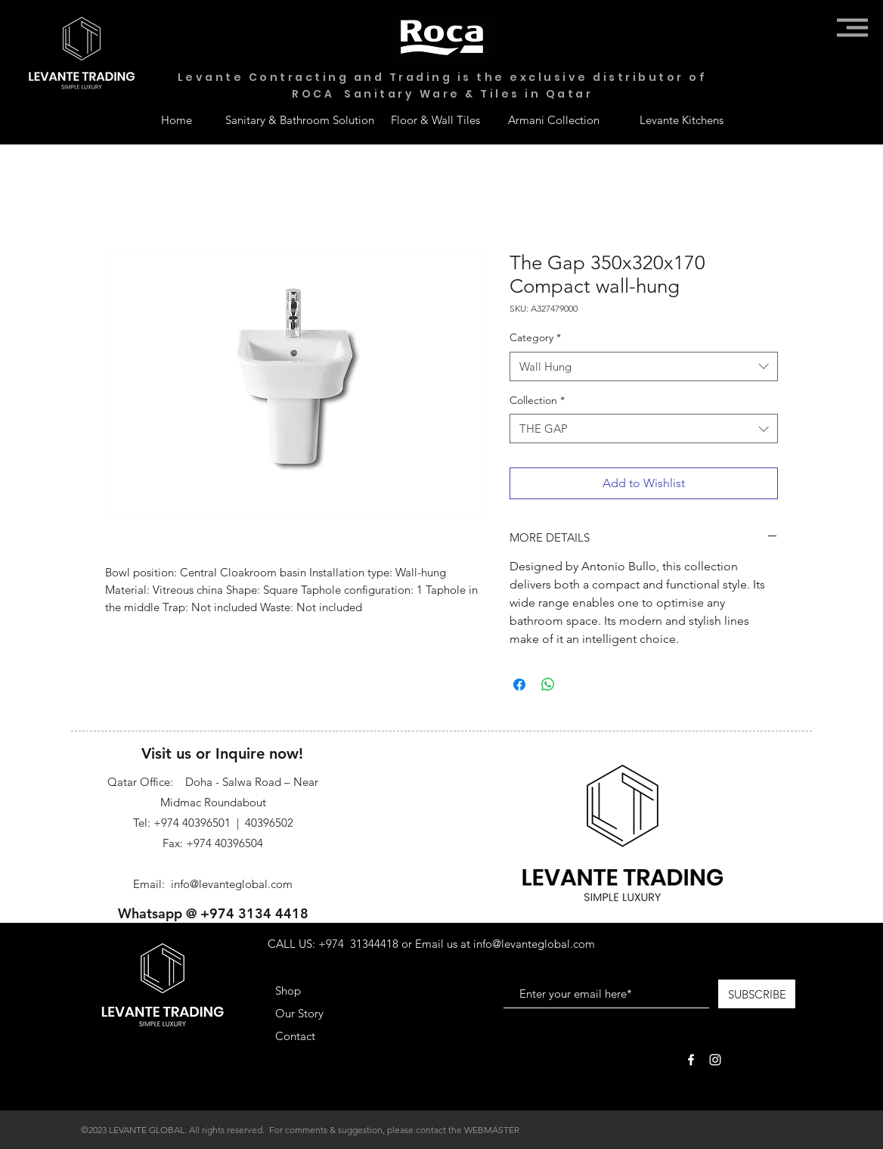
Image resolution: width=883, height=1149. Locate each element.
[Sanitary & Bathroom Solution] (300, 119)
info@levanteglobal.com (232, 884)
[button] (852, 27)
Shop (288, 990)
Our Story (299, 1013)
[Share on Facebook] (519, 684)
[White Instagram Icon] (715, 1059)
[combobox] (644, 366)
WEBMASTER (491, 1129)
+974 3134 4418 (254, 913)
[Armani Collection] (553, 119)
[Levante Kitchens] (681, 119)
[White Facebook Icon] (691, 1059)
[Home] (176, 119)
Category (535, 337)
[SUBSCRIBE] (756, 994)
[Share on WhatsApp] (548, 684)
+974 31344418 (358, 943)
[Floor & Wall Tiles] (435, 119)
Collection (537, 400)
